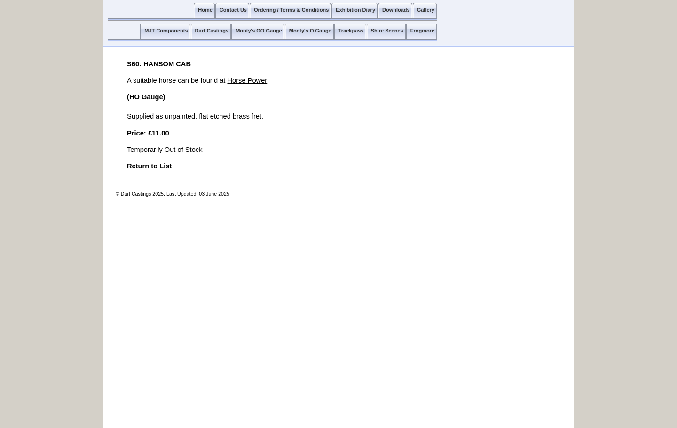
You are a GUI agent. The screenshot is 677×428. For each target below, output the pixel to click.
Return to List (149, 166)
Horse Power (247, 80)
